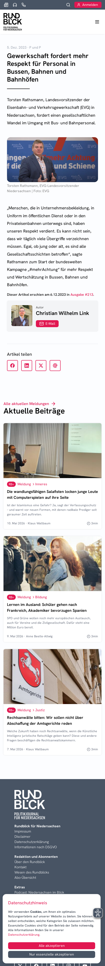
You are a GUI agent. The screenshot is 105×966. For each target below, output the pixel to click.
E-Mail (47, 323)
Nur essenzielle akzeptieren (51, 954)
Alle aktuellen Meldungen (30, 403)
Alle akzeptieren (52, 945)
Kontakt (20, 867)
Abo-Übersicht (25, 877)
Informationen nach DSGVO (35, 847)
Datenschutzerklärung (23, 935)
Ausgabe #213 (81, 294)
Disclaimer (22, 836)
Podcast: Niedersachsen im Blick (39, 892)
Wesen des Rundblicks (31, 872)
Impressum (22, 831)
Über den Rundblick (29, 862)
